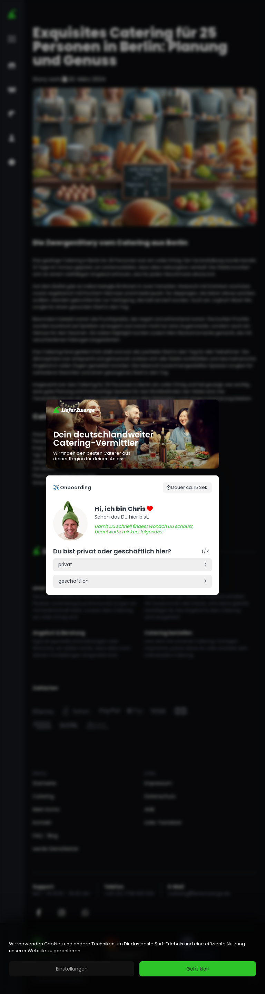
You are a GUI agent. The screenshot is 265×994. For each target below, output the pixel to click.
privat (65, 564)
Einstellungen (72, 968)
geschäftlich (73, 581)
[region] (132, 958)
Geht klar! (197, 968)
